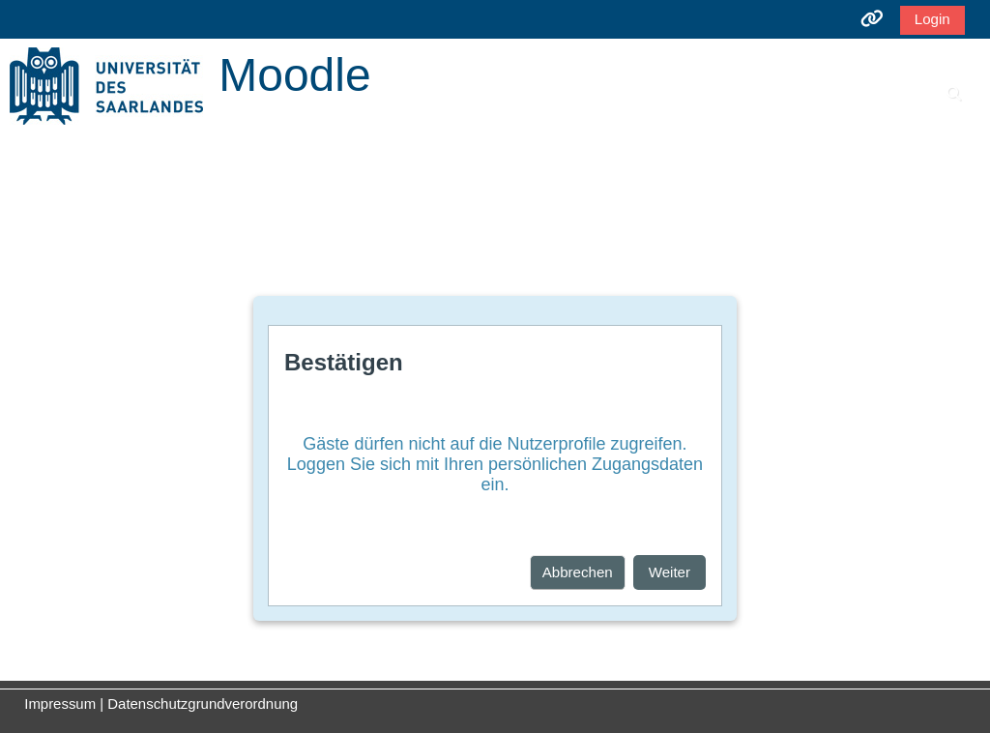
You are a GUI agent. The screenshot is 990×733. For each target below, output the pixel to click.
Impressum (60, 703)
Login (932, 19)
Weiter (669, 572)
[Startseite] (106, 84)
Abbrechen (577, 572)
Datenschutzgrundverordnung (202, 703)
